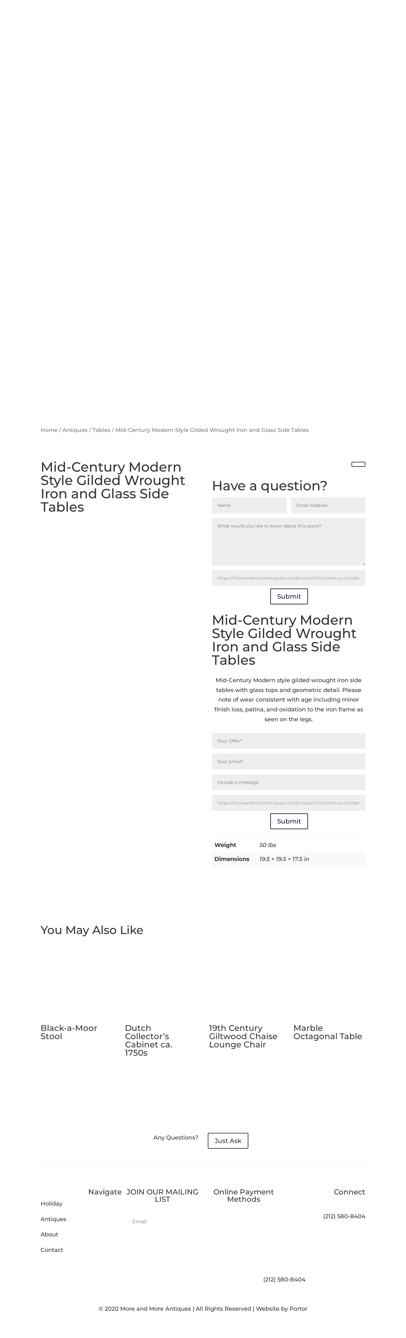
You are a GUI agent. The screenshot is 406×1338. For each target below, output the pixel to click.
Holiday (51, 1203)
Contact (52, 1250)
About (49, 1234)
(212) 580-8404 (284, 1279)
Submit (289, 596)
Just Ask (228, 1141)
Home (49, 430)
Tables (101, 430)
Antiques (75, 430)
